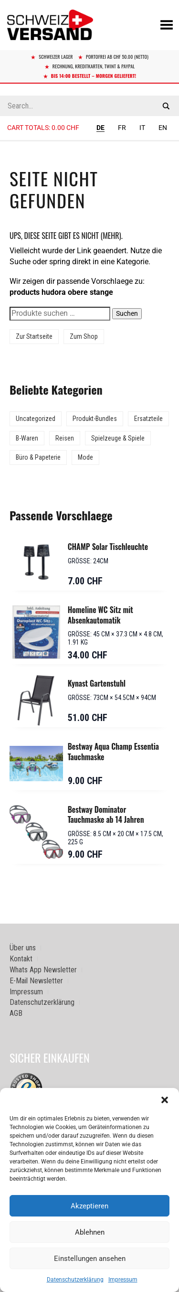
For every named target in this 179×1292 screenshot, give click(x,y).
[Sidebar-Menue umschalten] (89, 140)
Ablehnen (90, 1232)
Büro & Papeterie (38, 457)
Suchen (127, 313)
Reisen (64, 438)
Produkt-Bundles (95, 418)
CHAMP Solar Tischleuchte (108, 546)
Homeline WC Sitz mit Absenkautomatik (100, 615)
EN (162, 127)
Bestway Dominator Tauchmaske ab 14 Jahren (106, 815)
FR (122, 127)
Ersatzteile (148, 418)
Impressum (122, 1279)
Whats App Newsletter (43, 969)
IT (142, 127)
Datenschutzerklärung (75, 1279)
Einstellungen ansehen (90, 1258)
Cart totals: (43, 127)
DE (100, 127)
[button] (164, 1100)
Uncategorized (35, 418)
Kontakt (21, 958)
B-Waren (27, 438)
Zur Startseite (34, 336)
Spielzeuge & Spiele (118, 438)
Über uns (23, 947)
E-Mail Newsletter (36, 980)
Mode (85, 457)
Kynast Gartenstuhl (97, 683)
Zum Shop (84, 336)
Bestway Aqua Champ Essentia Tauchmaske (113, 752)
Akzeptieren (89, 1206)
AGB (16, 1013)
